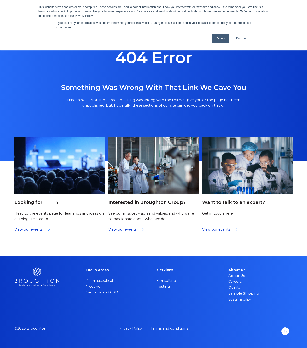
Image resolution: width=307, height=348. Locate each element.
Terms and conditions (169, 328)
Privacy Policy (131, 328)
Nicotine (93, 286)
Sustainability (239, 299)
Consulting (166, 280)
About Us (236, 276)
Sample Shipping (243, 293)
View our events (32, 229)
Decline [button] (241, 38)
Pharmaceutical (99, 280)
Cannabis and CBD (102, 292)
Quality (234, 287)
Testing (163, 286)
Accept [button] (220, 38)
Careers (235, 281)
